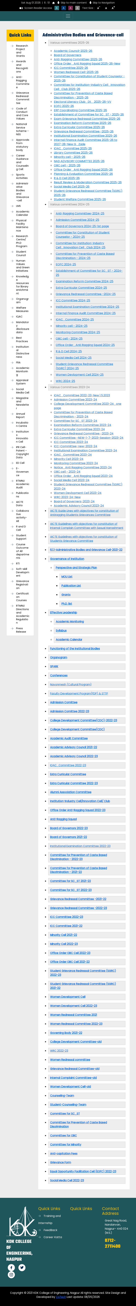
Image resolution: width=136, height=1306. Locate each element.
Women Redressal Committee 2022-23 (76, 1024)
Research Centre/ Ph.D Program (22, 241)
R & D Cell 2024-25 (69, 351)
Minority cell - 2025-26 (69, 157)
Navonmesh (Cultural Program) (71, 684)
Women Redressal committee (70, 1060)
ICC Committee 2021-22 (66, 926)
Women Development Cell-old (70, 1086)
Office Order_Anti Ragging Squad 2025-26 (83, 170)
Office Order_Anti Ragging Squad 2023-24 (83, 476)
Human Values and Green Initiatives (23, 266)
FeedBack (50, 1230)
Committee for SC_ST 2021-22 (70, 881)
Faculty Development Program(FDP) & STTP (79, 693)
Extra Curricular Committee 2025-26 (79, 127)
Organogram (22, 300)
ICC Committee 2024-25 (73, 300)
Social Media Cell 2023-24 (71, 480)
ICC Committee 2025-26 (71, 68)
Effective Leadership (63, 612)
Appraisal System (22, 382)
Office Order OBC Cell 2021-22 (70, 962)
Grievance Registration (22, 585)
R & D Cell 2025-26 (67, 178)
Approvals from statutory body (22, 145)
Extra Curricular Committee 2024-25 (81, 288)
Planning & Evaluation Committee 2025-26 (83, 174)
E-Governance (22, 472)
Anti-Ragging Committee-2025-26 (78, 59)
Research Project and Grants (22, 51)
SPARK (54, 666)
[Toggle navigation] (68, 16)
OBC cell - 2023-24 (67, 472)
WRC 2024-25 (65, 381)
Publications (22, 494)
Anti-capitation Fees (63, 1153)
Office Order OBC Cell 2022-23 (70, 953)
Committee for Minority (65, 1144)
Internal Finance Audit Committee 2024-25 (86, 313)
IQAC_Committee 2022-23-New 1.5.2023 (82, 395)
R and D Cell (21, 528)
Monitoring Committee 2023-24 (76, 463)
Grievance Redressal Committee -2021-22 (78, 899)
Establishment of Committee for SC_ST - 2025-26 (89, 114)
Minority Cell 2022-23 (64, 944)
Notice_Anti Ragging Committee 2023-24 (83, 467)
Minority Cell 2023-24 (68, 459)
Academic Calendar (22, 213)
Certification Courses (22, 597)
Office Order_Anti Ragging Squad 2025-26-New (87, 64)
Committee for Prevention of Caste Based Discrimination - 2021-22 (78, 870)
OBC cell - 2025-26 (67, 165)
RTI (18, 563)
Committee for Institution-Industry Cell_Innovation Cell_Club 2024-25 (80, 245)
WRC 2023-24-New (67, 497)
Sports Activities (22, 176)
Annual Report (20, 415)
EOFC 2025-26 (64, 106)
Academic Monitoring (22, 371)
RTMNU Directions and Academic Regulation (22, 614)
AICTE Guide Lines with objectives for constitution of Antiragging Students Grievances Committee (84, 513)
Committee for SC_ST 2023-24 (75, 421)
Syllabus (61, 630)
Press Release (21, 630)
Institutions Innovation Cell (22, 437)
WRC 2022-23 (59, 1051)
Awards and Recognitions (22, 66)
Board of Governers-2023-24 (74, 501)
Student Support (21, 537)
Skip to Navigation (104, 2)
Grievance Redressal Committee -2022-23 (78, 908)
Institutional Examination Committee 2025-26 (85, 136)
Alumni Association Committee (70, 792)
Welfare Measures (22, 309)
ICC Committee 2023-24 (71, 442)
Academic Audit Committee (69, 738)
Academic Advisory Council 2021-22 (73, 747)
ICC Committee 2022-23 (66, 917)
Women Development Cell (67, 997)
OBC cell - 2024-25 (69, 339)
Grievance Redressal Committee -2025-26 (84, 131)
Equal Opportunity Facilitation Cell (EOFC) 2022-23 (83, 1171)
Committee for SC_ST (65, 1113)
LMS (18, 206)
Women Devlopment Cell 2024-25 (80, 375)
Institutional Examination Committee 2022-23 (80, 846)
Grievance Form (60, 1162)
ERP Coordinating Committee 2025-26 (80, 110)
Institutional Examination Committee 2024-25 (87, 307)
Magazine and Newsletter (22, 403)
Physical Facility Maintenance (22, 225)
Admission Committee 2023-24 (75, 400)
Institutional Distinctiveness (22, 352)
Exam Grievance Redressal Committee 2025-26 (87, 119)
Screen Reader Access (38, 8)
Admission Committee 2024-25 (77, 220)
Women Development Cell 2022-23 (73, 1006)
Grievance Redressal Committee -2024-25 (86, 294)
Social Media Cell (22, 391)
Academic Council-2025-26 (73, 51)
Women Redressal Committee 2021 (73, 1015)
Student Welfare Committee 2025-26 (80, 199)
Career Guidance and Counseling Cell (22, 162)
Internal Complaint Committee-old (73, 1078)
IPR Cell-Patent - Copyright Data (22, 452)
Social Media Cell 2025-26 (71, 187)
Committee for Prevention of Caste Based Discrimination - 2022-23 (78, 857)
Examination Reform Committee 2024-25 (84, 281)
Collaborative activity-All (22, 516)
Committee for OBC (63, 1135)
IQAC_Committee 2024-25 (75, 319)
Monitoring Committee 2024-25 (78, 332)
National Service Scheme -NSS (22, 129)
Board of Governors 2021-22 (68, 837)
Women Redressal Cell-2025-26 (76, 72)
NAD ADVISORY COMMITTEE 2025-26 (79, 161)
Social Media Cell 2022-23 (67, 1180)
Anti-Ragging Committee (22, 82)
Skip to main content (74, 2)
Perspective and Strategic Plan (76, 567)
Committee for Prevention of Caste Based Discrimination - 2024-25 (85, 256)
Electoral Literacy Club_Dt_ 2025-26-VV (82, 102)
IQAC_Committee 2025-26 (73, 148)
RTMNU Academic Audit (22, 484)
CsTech (61, 1297)
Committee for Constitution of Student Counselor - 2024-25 (83, 234)
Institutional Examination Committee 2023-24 (85, 450)
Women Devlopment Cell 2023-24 (77, 493)
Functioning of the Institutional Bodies (75, 648)
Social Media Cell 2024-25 (74, 358)
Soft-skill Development (22, 572)
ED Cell (20, 463)
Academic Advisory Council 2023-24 (79, 506)
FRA (18, 362)
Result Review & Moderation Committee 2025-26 (88, 182)
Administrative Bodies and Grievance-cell (22, 192)
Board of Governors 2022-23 (69, 828)
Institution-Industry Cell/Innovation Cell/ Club (80, 801)
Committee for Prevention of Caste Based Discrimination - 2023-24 (83, 414)
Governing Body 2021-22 (66, 1033)
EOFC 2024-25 (66, 264)
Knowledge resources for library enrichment (22, 285)
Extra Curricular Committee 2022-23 (74, 783)
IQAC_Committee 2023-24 (73, 455)
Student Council (21, 253)
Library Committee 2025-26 (73, 153)
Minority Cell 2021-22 (63, 935)
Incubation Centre (22, 424)
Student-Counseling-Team (68, 1104)
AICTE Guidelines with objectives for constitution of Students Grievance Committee (83, 539)
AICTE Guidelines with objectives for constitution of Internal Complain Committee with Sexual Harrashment (86, 526)
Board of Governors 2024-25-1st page (82, 226)
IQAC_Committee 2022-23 (68, 765)
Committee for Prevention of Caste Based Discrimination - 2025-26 (83, 95)
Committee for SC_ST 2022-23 (71, 890)
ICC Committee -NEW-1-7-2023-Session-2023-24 (88, 438)
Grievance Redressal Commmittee (22, 98)
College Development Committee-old (75, 1042)
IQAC (19, 316)
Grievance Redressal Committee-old (74, 1069)
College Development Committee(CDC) (77, 729)
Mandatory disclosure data (22, 327)
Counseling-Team (62, 1095)
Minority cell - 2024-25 (71, 326)
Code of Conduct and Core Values (22, 114)
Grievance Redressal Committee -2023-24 (84, 433)
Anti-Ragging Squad (63, 819)
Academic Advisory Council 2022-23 (74, 756)
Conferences (58, 675)
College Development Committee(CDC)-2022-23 (83, 720)
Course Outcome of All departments (22, 551)
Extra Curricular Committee (68, 774)
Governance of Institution (67, 559)
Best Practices (22, 339)
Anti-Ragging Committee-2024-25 (80, 213)
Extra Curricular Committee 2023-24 (79, 429)
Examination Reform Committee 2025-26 (82, 123)
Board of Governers (67, 55)
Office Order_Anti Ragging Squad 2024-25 (85, 345)
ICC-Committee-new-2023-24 (75, 446)
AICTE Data (19, 503)
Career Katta (53, 1237)
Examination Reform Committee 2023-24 (82, 425)
